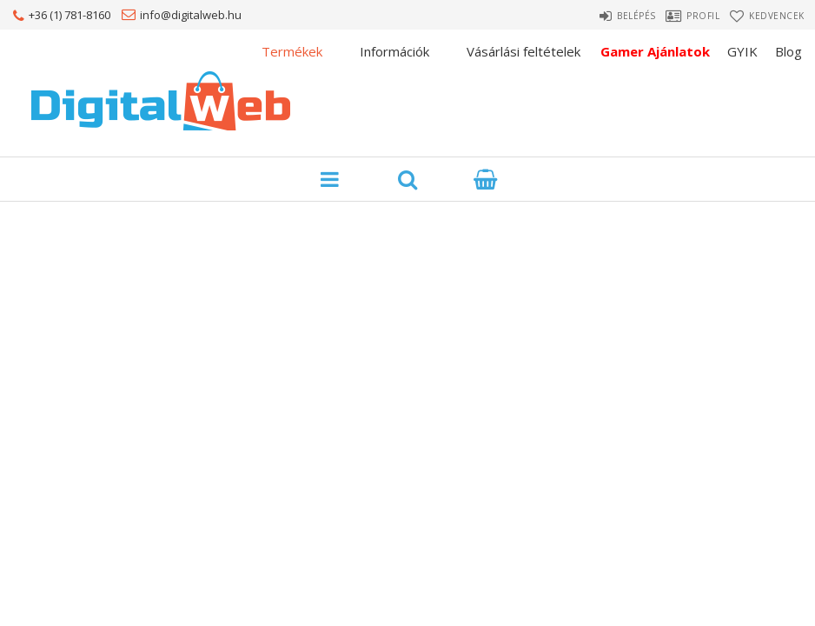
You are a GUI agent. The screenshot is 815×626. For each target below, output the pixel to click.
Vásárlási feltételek (523, 51)
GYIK (742, 51)
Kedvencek (779, 16)
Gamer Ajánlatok (655, 51)
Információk (394, 51)
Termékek (292, 51)
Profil (689, 16)
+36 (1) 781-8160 (69, 15)
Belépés (606, 16)
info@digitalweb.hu (191, 15)
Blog (788, 51)
